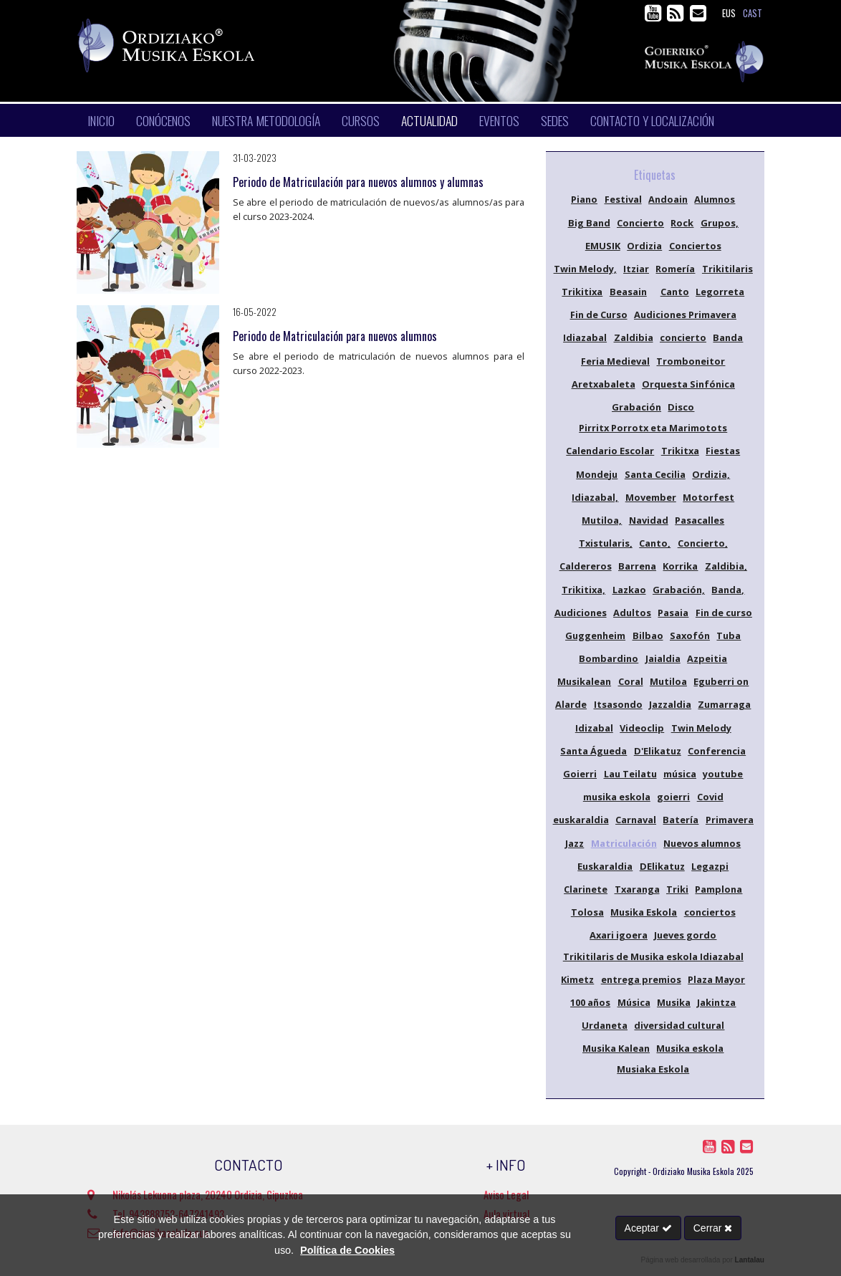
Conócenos (163, 120)
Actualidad (429, 120)
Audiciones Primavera (685, 314)
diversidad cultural (679, 1025)
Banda (728, 337)
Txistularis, (606, 543)
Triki (677, 889)
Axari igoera (619, 935)
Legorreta (720, 291)
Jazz (574, 843)
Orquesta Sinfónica (688, 384)
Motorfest (708, 497)
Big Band (589, 222)
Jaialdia (663, 658)
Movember (650, 497)
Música (633, 1002)
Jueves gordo (685, 935)
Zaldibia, (726, 566)
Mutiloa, (602, 520)
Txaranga (637, 889)
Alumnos (714, 199)
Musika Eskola (643, 912)
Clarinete (585, 889)
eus (729, 13)
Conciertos (695, 245)
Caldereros (585, 566)
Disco (681, 406)
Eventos (499, 120)
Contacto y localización (652, 120)
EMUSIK (602, 245)
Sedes (555, 120)
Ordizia (644, 245)
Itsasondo (618, 704)
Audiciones (580, 612)
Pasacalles (699, 520)
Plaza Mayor (716, 979)
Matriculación (624, 843)
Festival (623, 199)
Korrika (680, 566)
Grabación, (679, 589)
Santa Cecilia (655, 474)
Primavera (730, 819)
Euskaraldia (605, 866)
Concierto (640, 222)
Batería (680, 819)
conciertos (710, 912)
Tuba (728, 635)
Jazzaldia (670, 704)
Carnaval (635, 819)
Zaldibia (633, 337)
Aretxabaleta (603, 384)
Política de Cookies (347, 1250)
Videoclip (642, 727)
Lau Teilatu (630, 773)
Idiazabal (585, 337)
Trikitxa (680, 450)
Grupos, (720, 222)
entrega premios (641, 979)
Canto (674, 291)
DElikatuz (662, 866)
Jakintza (716, 1002)
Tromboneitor (690, 361)
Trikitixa (582, 291)
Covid (710, 796)
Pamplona (718, 889)
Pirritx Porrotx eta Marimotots (653, 427)
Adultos (632, 612)
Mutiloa (668, 681)
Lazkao (629, 589)
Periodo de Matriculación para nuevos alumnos (335, 336)
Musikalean (584, 681)
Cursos (361, 120)
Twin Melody (701, 727)
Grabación (636, 406)
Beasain (628, 291)
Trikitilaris (727, 268)
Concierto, (703, 543)
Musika (674, 1002)
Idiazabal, (595, 497)
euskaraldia (581, 819)
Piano (584, 199)
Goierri (580, 773)
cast (752, 13)
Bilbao (648, 635)
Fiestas (723, 450)
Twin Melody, (585, 268)
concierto (683, 337)
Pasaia (673, 612)
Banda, (727, 589)
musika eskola (616, 796)
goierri (673, 796)
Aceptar (648, 1228)
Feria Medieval (615, 361)
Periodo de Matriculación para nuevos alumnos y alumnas (358, 182)
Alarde (571, 704)
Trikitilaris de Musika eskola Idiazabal (653, 956)
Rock (682, 222)
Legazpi (710, 866)
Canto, (655, 543)
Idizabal (594, 727)
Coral (630, 681)
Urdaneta (605, 1025)
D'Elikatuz (657, 750)
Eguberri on (721, 681)
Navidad (648, 520)
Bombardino (608, 658)
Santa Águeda (593, 750)
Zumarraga (724, 704)
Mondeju (596, 474)
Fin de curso (724, 612)
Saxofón (690, 635)
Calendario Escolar (610, 450)
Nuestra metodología (266, 120)
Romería (675, 268)
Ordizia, (711, 474)
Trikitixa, (583, 589)
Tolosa (587, 912)
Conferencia (717, 750)
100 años (590, 1002)
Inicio (101, 120)
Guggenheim (595, 635)
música (679, 773)
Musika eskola (690, 1048)
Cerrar (713, 1228)
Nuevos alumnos (702, 843)
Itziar (636, 268)
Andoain (668, 199)
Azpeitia (707, 658)
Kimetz (577, 979)
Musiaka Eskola (653, 1068)
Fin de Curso (599, 314)
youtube (723, 773)
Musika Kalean (616, 1048)
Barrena (637, 566)
